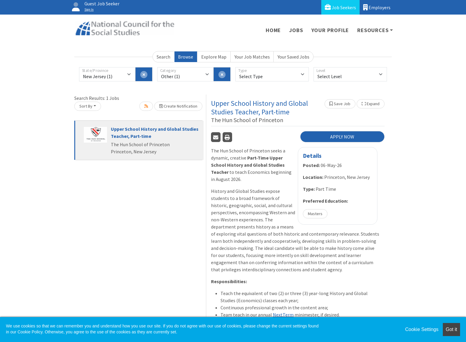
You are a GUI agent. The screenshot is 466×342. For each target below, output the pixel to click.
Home (273, 30)
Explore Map (213, 57)
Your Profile (330, 30)
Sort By (85, 106)
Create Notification (178, 106)
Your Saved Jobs (293, 57)
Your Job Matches (252, 57)
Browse (185, 57)
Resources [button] (372, 30)
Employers (377, 7)
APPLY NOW (342, 137)
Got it (451, 329)
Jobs (296, 30)
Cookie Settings (421, 329)
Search (163, 57)
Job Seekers (340, 7)
